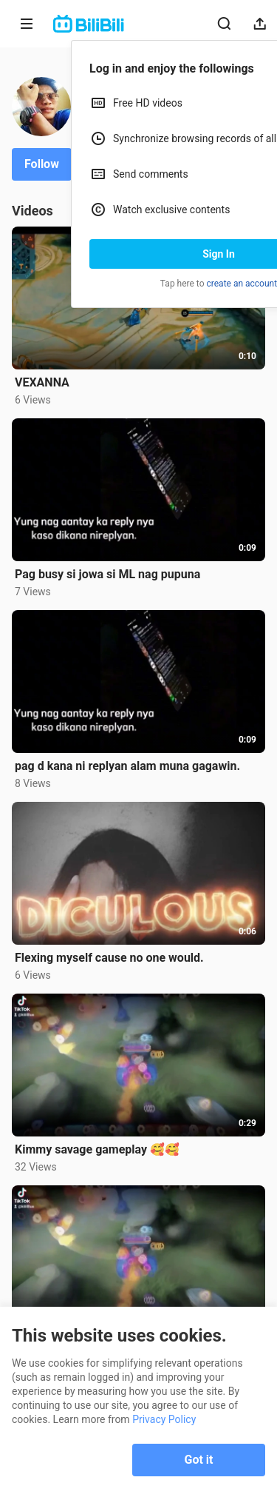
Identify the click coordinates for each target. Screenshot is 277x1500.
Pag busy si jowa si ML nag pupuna (107, 574)
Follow (41, 164)
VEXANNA (42, 382)
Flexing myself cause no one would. (109, 958)
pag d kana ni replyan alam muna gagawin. (127, 766)
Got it (199, 1460)
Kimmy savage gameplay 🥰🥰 (97, 1149)
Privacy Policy (164, 1419)
